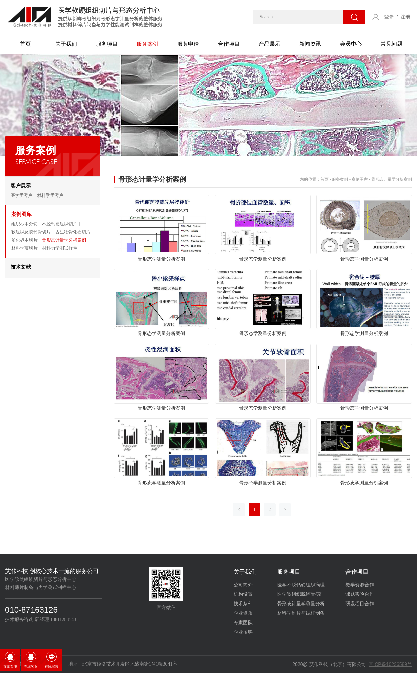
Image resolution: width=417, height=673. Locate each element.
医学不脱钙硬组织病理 (301, 584)
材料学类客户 (50, 195)
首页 (25, 44)
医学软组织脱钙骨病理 (301, 594)
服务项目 (107, 44)
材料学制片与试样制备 (301, 613)
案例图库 (21, 214)
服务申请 (188, 44)
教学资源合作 (359, 584)
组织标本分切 (24, 223)
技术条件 (243, 603)
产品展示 (269, 44)
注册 (405, 16)
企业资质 (243, 613)
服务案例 (147, 44)
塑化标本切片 (24, 240)
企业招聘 (243, 632)
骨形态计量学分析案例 (64, 240)
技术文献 (21, 267)
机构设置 (243, 594)
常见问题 (391, 44)
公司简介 (243, 584)
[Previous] (239, 509)
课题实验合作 (359, 594)
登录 (389, 16)
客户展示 (21, 185)
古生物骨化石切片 (73, 231)
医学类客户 (22, 195)
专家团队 (243, 622)
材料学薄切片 (24, 248)
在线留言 (51, 666)
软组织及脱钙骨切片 (31, 231)
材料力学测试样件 (59, 248)
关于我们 (66, 44)
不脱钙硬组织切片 (59, 223)
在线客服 (10, 666)
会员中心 (351, 44)
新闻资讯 (310, 44)
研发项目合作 (359, 603)
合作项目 (229, 44)
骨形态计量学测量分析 (301, 603)
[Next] (285, 509)
